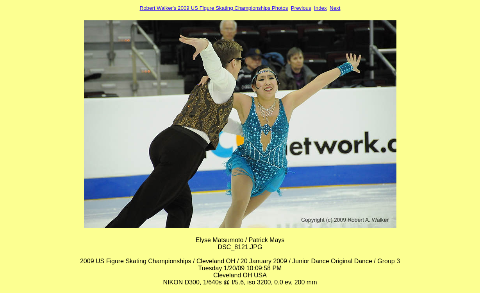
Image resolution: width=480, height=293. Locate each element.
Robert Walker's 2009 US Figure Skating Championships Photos (214, 8)
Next (335, 8)
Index (320, 8)
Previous (301, 8)
